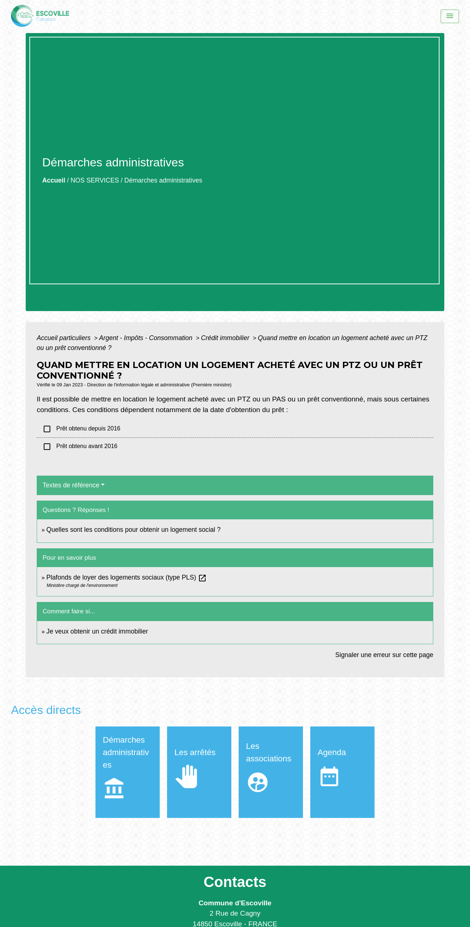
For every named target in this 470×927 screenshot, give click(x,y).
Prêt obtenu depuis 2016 (81, 429)
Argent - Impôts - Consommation (146, 338)
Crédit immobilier (226, 338)
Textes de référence (71, 485)
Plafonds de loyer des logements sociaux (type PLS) (126, 577)
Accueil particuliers (65, 338)
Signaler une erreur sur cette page (384, 655)
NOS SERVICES (94, 180)
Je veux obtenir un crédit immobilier (97, 631)
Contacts (234, 882)
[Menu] (450, 16)
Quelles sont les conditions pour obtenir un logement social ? (133, 529)
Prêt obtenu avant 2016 (80, 446)
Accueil (53, 180)
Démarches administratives (163, 180)
